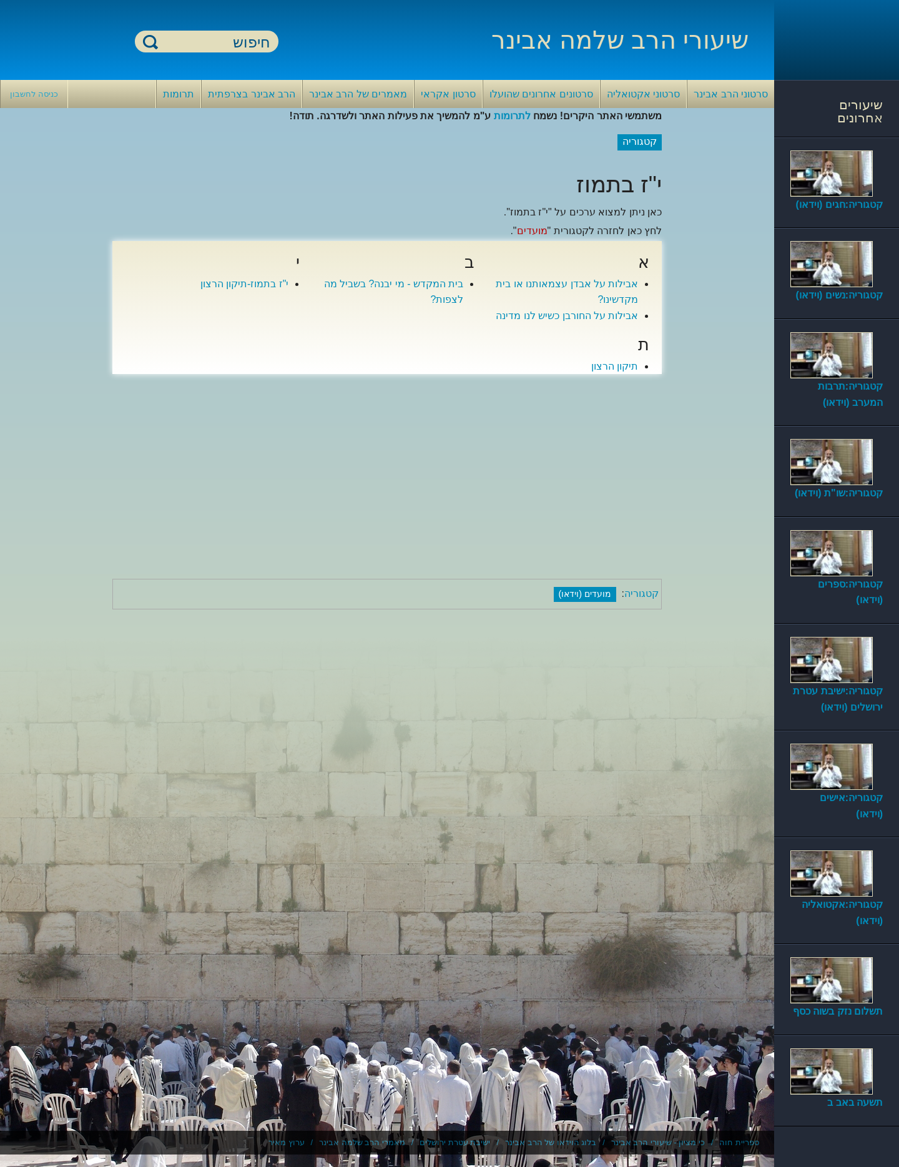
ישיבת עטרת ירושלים (455, 1142)
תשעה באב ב (855, 1102)
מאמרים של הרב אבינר (358, 94)
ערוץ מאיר (286, 1142)
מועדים (532, 230)
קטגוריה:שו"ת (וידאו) (839, 493)
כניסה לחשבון (34, 94)
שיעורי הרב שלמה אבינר (620, 40)
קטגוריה (641, 593)
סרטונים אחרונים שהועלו (541, 94)
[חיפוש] (214, 42)
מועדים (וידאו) (585, 594)
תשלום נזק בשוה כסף (838, 1011)
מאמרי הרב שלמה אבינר (362, 1142)
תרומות (178, 94)
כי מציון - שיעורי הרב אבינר (658, 1142)
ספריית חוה (739, 1142)
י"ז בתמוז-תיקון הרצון (244, 283)
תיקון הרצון (614, 366)
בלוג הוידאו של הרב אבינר (550, 1142)
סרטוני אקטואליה (643, 94)
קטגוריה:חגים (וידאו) (839, 204)
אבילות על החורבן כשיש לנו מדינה (567, 315)
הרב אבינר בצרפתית (251, 94)
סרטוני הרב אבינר (731, 94)
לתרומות (512, 116)
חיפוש (150, 41)
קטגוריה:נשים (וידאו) (839, 295)
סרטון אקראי (448, 94)
